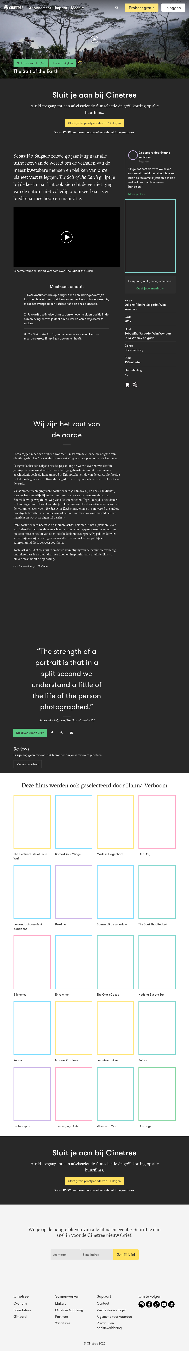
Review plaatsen (28, 764)
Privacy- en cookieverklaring (109, 1325)
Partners (61, 1317)
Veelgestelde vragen (111, 1310)
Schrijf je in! (126, 1255)
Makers (60, 1303)
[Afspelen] (94, 39)
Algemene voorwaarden (114, 1317)
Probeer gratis (141, 7)
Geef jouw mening (149, 288)
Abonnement (40, 7)
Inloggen (173, 7)
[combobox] (117, 7)
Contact (103, 1303)
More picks (136, 194)
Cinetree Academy (69, 1310)
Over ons (20, 1303)
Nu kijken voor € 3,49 (30, 63)
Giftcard (20, 1317)
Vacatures (62, 1323)
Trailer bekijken (63, 63)
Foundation (22, 1310)
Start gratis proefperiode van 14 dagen (94, 123)
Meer (61, 7)
